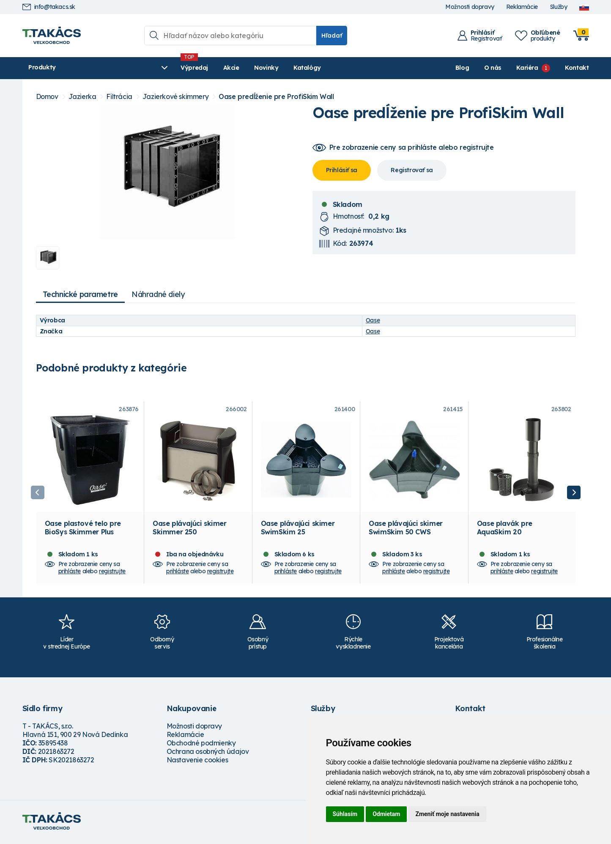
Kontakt (577, 67)
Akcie (188, 67)
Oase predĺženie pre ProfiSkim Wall (276, 97)
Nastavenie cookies (197, 762)
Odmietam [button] (386, 814)
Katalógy (263, 67)
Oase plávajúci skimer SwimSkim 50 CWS (406, 530)
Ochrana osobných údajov (208, 754)
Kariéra (527, 67)
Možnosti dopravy (469, 7)
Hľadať (331, 35)
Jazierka (82, 97)
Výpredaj (151, 67)
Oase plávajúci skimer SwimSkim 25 (298, 530)
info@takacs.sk (48, 7)
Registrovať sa (412, 170)
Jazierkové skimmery (175, 97)
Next (574, 493)
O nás (492, 67)
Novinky (223, 67)
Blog (462, 67)
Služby (558, 7)
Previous (37, 493)
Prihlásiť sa (341, 170)
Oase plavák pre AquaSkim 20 (504, 530)
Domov (47, 97)
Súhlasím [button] (345, 814)
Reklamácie (522, 7)
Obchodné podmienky (201, 745)
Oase (373, 320)
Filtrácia (119, 97)
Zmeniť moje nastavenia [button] (447, 814)
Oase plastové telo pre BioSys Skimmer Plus (83, 530)
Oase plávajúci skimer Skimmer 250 (190, 530)
